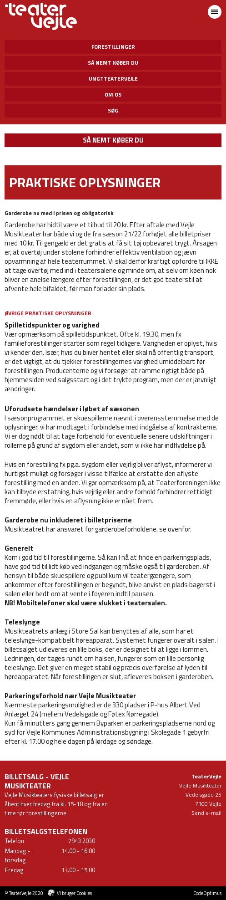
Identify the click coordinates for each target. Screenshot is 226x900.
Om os (113, 94)
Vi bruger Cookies (74, 893)
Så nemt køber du (113, 62)
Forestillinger (113, 46)
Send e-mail (206, 812)
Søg (113, 110)
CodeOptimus (207, 893)
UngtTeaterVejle (113, 78)
